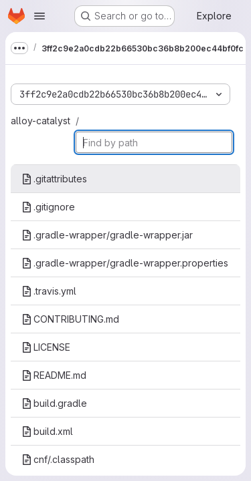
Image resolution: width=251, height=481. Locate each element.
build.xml (47, 431)
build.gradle (54, 403)
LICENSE (45, 347)
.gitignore (48, 206)
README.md (53, 375)
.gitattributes (54, 178)
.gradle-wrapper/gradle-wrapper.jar (107, 234)
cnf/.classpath (57, 459)
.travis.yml (48, 291)
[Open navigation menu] (39, 16)
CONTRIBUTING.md (70, 319)
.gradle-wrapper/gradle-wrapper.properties (124, 263)
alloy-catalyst (40, 120)
